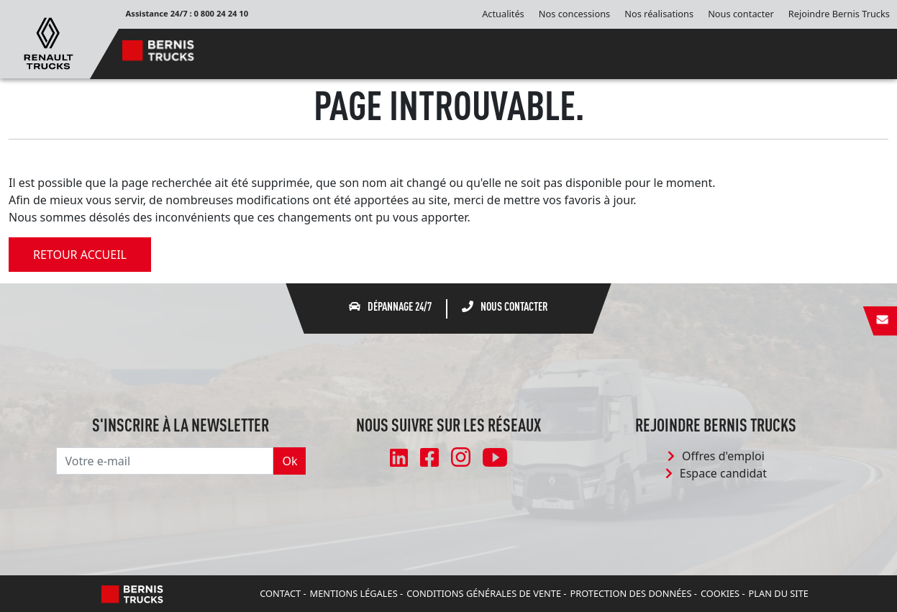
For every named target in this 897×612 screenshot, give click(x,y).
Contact (280, 593)
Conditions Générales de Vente (483, 593)
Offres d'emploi (716, 456)
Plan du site (779, 593)
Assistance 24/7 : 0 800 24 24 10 (187, 13)
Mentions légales (354, 593)
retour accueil (80, 254)
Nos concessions (574, 13)
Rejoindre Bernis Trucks (839, 13)
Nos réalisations (658, 13)
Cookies (720, 593)
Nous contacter (741, 13)
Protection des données (630, 593)
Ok (289, 461)
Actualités (503, 13)
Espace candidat (716, 473)
